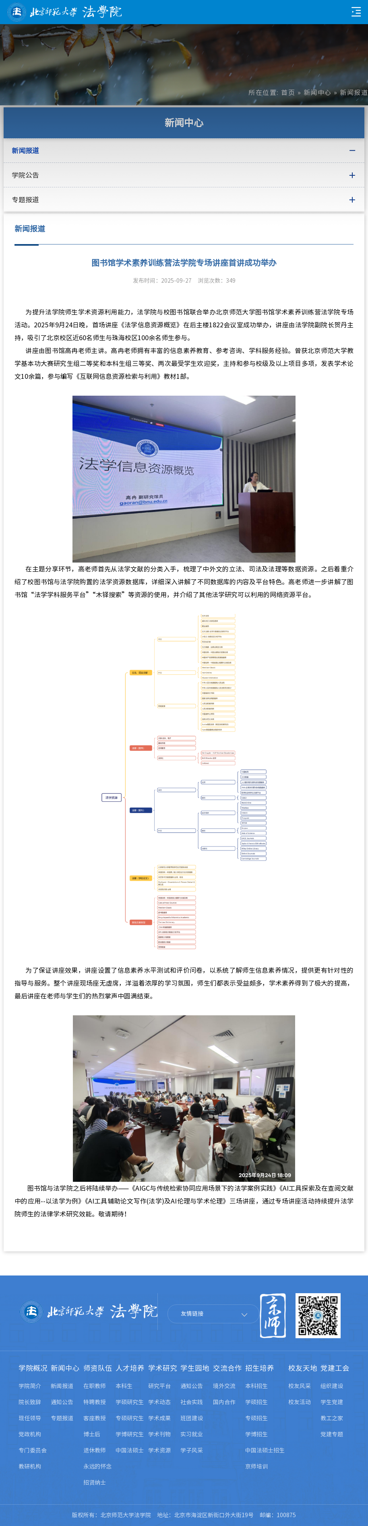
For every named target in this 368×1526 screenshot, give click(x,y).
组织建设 (331, 1386)
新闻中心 (318, 92)
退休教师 (94, 1450)
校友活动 (299, 1402)
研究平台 (159, 1386)
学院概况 (33, 1368)
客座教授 (94, 1418)
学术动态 (159, 1402)
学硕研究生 (130, 1402)
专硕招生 (256, 1418)
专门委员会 (33, 1450)
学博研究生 (130, 1434)
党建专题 (331, 1434)
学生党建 (331, 1402)
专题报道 (62, 1418)
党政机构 (30, 1434)
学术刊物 (159, 1434)
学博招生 (256, 1434)
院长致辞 (30, 1402)
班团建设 (191, 1418)
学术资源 (159, 1450)
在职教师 (94, 1386)
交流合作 (227, 1368)
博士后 (91, 1434)
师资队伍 (97, 1368)
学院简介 (30, 1386)
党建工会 (334, 1368)
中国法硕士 (130, 1450)
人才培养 (130, 1368)
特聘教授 (94, 1402)
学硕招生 (256, 1402)
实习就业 (191, 1434)
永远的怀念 (97, 1466)
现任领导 (30, 1418)
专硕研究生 (130, 1418)
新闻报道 (62, 1386)
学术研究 (162, 1368)
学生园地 (194, 1368)
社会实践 (191, 1402)
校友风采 (299, 1386)
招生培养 (259, 1368)
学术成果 (159, 1418)
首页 (288, 92)
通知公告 (62, 1402)
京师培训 (256, 1466)
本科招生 (256, 1386)
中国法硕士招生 (265, 1450)
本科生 (124, 1386)
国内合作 (224, 1402)
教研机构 (30, 1466)
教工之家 (331, 1418)
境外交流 (224, 1386)
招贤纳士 (94, 1482)
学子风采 (191, 1450)
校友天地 (302, 1368)
